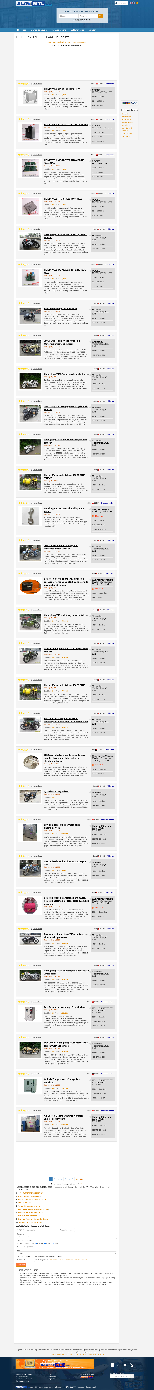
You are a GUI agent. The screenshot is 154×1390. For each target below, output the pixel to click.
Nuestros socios (80, 1354)
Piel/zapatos (109, 573)
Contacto (51, 1374)
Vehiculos (110, 229)
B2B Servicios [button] (78, 30)
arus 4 (24, 1203)
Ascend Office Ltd (29, 1206)
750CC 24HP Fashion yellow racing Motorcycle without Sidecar (62, 342)
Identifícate (52, 1377)
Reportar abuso (36, 84)
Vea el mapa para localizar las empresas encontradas (66, 42)
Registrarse (52, 1379)
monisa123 (99, 589)
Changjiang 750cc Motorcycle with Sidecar (66, 615)
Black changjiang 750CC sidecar (60, 308)
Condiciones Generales (96, 1354)
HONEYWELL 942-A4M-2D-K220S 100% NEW (66, 124)
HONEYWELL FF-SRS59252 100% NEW (63, 198)
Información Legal (22, 1381)
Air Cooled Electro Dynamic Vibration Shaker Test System (63, 1117)
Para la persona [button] (59, 30)
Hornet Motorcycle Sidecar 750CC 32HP (64, 685)
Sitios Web (125, 131)
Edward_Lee (99, 516)
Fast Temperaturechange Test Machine (65, 1007)
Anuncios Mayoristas (57, 1354)
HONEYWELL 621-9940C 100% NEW (62, 88)
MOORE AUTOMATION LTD (102, 91)
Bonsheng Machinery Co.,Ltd (33, 1219)
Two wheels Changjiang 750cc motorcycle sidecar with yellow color (66, 1044)
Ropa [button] (24, 30)
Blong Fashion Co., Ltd (30, 1212)
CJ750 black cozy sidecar (56, 791)
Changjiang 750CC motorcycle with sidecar (66, 374)
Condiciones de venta (24, 1379)
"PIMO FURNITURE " (30, 1193)
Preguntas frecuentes (24, 1374)
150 (81, 1184)
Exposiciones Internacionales (127, 120)
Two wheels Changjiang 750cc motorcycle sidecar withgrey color (66, 936)
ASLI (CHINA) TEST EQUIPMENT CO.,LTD (102, 828)
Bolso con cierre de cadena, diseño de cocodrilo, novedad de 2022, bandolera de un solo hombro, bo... (66, 581)
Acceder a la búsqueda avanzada (66, 45)
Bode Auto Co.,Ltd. (29, 1216)
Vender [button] (93, 30)
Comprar (69, 1354)
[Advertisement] (66, 62)
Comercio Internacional (126, 115)
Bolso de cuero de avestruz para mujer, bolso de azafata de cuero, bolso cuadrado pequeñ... (66, 900)
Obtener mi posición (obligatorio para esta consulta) (68, 1260)
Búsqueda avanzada (82, 20)
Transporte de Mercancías (127, 135)
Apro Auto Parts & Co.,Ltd (32, 1199)
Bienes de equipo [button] (39, 30)
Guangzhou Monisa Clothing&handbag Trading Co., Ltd (102, 582)
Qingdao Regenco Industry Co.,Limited (102, 510)
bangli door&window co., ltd (33, 1209)
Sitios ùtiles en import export (127, 126)
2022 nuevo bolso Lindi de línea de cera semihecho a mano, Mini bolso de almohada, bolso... (64, 758)
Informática (109, 84)
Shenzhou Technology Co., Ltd (100, 237)
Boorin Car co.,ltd (30, 1222)
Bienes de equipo (107, 503)
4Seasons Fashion (29, 1196)
